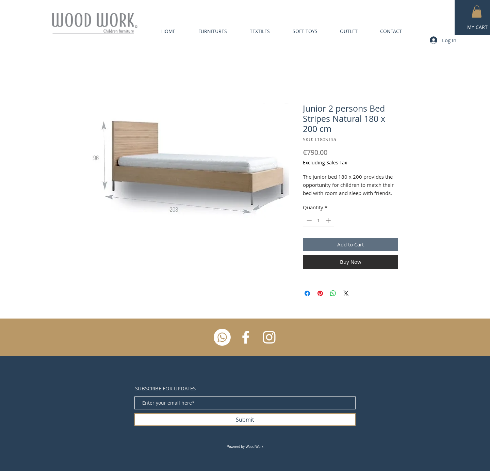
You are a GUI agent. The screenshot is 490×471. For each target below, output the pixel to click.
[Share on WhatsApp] (333, 293)
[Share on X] (346, 293)
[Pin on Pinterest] (320, 293)
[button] (477, 11)
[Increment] (328, 220)
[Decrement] (308, 220)
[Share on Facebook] (307, 293)
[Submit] (245, 419)
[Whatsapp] (222, 337)
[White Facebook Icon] (245, 337)
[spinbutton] (318, 220)
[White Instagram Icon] (269, 337)
